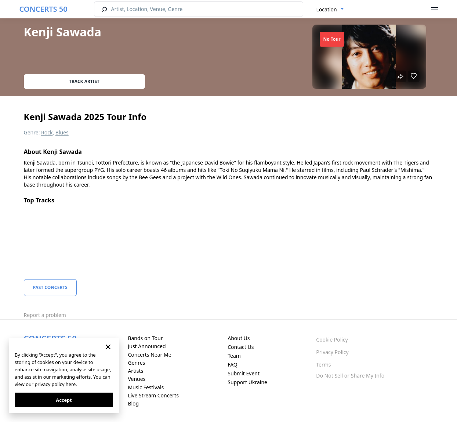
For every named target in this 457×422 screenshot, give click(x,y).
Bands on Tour (145, 338)
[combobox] (330, 9)
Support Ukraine (247, 382)
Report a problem (45, 314)
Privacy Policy (332, 352)
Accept (64, 400)
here (71, 384)
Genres (136, 362)
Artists (135, 370)
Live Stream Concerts (153, 395)
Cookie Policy (332, 339)
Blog (133, 403)
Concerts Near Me (149, 354)
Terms (323, 364)
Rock (46, 132)
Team (234, 355)
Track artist (84, 81)
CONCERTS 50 (43, 9)
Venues (136, 378)
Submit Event (244, 373)
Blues (62, 132)
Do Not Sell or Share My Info (350, 375)
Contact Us (241, 346)
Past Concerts (50, 287)
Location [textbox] (326, 9)
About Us (239, 338)
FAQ (232, 364)
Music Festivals (146, 387)
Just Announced (147, 346)
